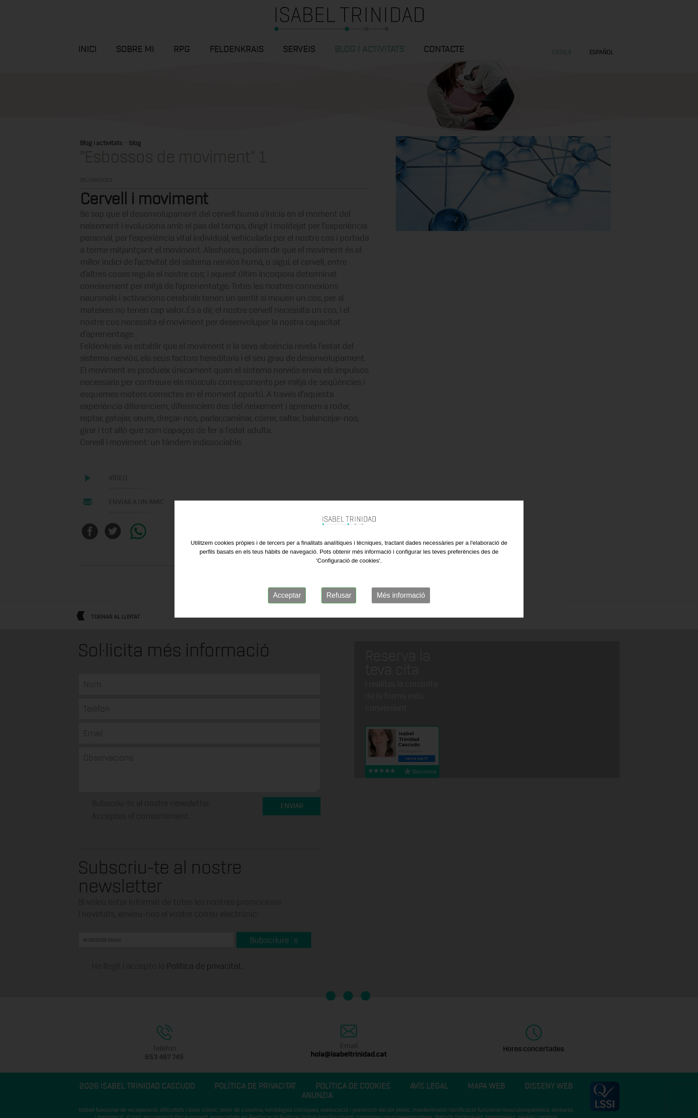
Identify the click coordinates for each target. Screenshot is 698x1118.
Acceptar (287, 595)
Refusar (338, 595)
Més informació (401, 595)
